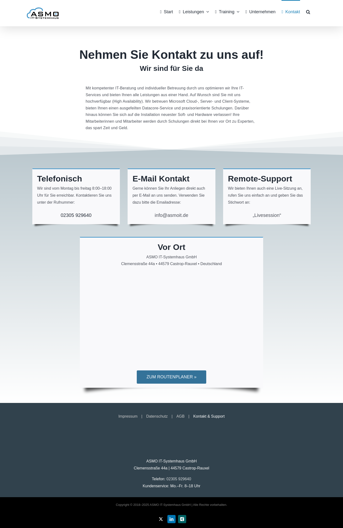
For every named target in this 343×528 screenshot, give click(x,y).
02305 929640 (76, 215)
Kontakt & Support (209, 416)
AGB (180, 416)
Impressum (127, 416)
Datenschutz (157, 416)
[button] (308, 11)
